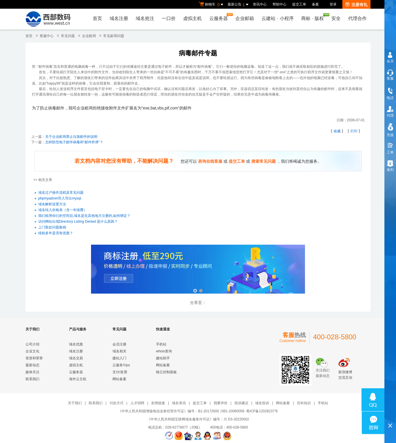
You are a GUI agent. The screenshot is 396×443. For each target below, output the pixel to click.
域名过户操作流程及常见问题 (60, 193)
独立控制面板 (166, 372)
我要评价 (221, 403)
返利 (390, 170)
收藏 (337, 131)
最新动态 (32, 365)
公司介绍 (32, 344)
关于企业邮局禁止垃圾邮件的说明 (71, 137)
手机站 (161, 344)
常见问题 (68, 36)
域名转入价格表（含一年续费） (62, 210)
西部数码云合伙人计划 (198, 270)
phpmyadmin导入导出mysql (59, 198)
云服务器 (220, 17)
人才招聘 (137, 403)
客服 (390, 78)
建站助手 (163, 358)
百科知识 (304, 403)
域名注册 (119, 18)
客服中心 (47, 36)
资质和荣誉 (34, 358)
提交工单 (299, 4)
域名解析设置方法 (52, 204)
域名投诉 (262, 403)
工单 (390, 152)
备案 (315, 4)
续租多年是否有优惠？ (55, 233)
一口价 (169, 18)
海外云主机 (77, 379)
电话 (390, 98)
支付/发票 (119, 372)
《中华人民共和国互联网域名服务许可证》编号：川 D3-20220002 (198, 419)
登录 (333, 4)
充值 (390, 135)
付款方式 (116, 403)
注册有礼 (356, 4)
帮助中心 (279, 4)
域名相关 (119, 351)
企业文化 (32, 351)
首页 (97, 18)
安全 (336, 18)
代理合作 (357, 18)
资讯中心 (260, 4)
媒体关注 (32, 372)
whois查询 (164, 351)
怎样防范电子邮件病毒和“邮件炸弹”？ (74, 142)
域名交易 (76, 358)
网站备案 (119, 379)
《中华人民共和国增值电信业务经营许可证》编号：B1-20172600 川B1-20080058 (181, 411)
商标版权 (314, 17)
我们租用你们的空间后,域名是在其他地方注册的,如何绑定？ (84, 216)
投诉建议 (241, 403)
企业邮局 (89, 36)
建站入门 (119, 358)
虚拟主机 (192, 18)
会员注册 (119, 344)
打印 (353, 131)
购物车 (212, 5)
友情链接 (158, 403)
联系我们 (32, 379)
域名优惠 (76, 344)
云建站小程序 (277, 18)
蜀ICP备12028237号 (262, 411)
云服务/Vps (121, 365)
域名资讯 (179, 403)
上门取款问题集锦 (52, 227)
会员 (390, 61)
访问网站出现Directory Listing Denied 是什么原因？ (78, 221)
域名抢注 (145, 18)
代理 (390, 116)
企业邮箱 (244, 18)
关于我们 (75, 403)
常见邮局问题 (113, 36)
